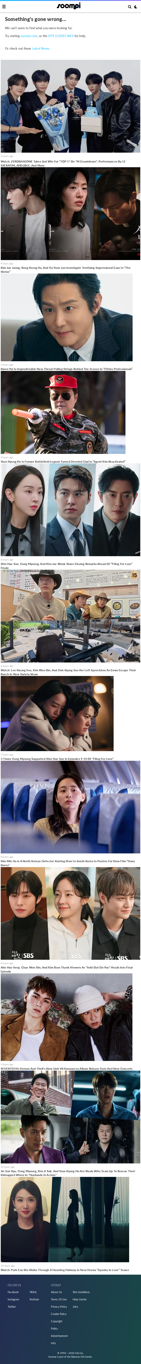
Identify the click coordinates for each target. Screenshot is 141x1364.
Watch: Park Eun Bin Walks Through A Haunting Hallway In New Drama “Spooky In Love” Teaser (65, 1270)
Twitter (12, 1306)
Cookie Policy (58, 1313)
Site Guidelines (81, 1292)
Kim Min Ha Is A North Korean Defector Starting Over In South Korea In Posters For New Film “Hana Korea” (68, 863)
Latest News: (41, 48)
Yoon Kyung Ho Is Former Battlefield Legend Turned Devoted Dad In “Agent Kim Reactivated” (63, 461)
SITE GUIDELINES (61, 36)
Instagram (13, 1299)
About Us (56, 1292)
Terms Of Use (58, 1299)
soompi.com (29, 36)
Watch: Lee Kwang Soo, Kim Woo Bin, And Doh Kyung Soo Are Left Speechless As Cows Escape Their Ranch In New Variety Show (68, 672)
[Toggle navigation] (4, 7)
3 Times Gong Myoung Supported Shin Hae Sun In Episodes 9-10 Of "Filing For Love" (57, 758)
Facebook (13, 1292)
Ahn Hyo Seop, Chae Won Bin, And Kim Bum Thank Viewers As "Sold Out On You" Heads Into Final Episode (67, 969)
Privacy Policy (59, 1306)
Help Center (80, 1299)
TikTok (33, 1292)
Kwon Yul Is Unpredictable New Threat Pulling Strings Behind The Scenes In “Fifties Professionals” (67, 369)
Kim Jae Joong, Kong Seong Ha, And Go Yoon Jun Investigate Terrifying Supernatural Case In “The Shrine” (66, 269)
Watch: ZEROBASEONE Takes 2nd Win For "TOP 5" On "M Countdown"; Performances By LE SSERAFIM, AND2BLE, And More (63, 163)
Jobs (75, 1306)
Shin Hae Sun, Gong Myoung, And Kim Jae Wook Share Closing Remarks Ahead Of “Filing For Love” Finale (66, 565)
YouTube (34, 1299)
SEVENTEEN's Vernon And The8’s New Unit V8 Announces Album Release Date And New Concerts (66, 1068)
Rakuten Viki (78, 1356)
